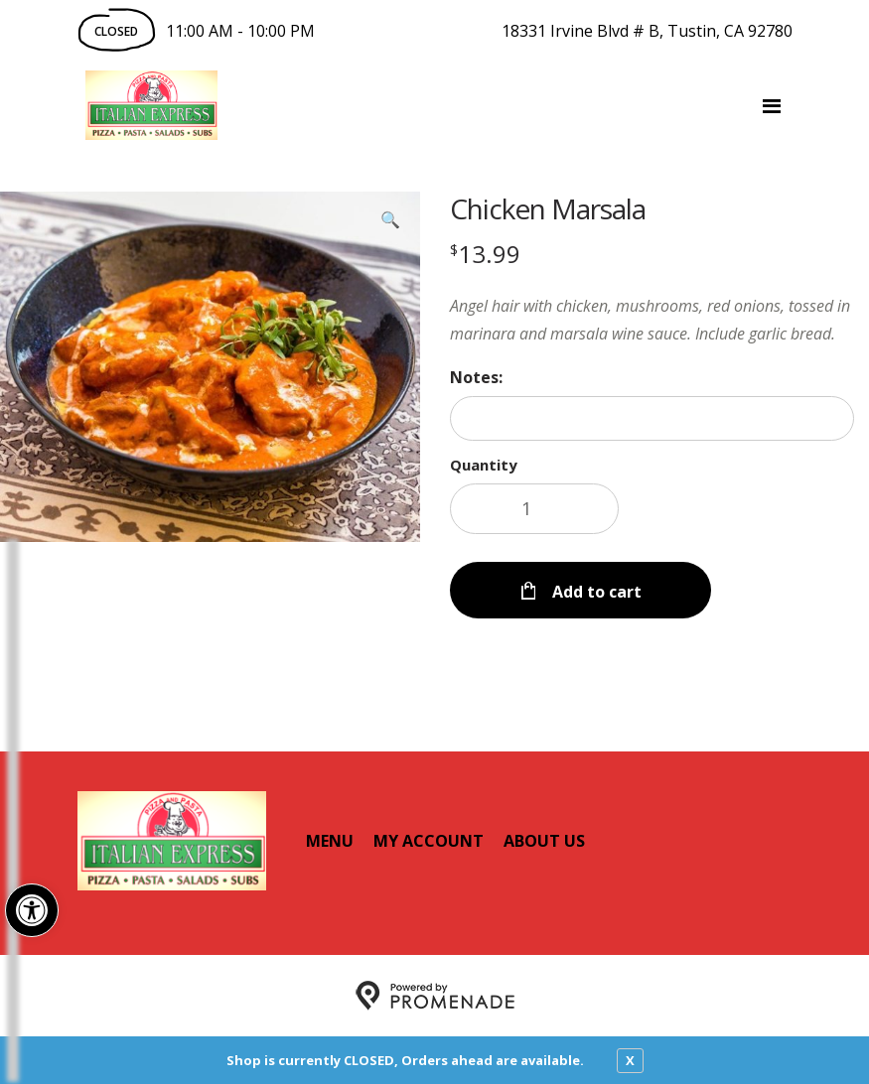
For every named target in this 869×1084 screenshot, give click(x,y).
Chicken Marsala (548, 208)
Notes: (476, 377)
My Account (428, 841)
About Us (544, 841)
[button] (32, 910)
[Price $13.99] (485, 253)
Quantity (483, 464)
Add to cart (595, 592)
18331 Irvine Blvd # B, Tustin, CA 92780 (647, 31)
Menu (330, 841)
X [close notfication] (630, 1060)
